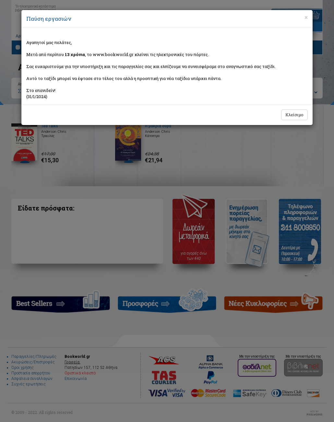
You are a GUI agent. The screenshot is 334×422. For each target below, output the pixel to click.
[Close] (306, 17)
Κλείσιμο (294, 115)
